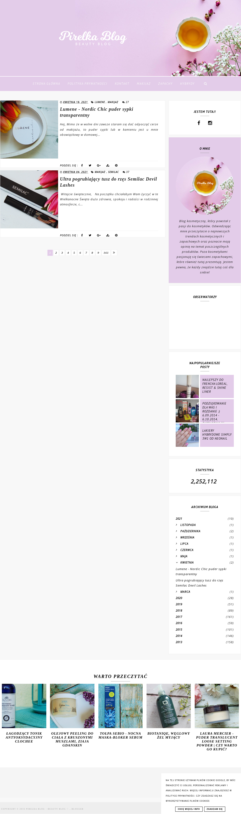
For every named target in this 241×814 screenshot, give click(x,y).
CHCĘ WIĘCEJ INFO (189, 809)
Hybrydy (187, 84)
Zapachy (165, 84)
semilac (114, 172)
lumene (100, 102)
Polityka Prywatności (87, 84)
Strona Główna (46, 84)
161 (109, 253)
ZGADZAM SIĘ (215, 809)
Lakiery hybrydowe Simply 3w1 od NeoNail (217, 435)
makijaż (113, 102)
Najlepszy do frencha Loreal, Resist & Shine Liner (215, 386)
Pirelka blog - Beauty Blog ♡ (48, 809)
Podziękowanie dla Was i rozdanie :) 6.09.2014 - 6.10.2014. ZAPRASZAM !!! (214, 413)
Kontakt (122, 84)
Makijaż (144, 84)
